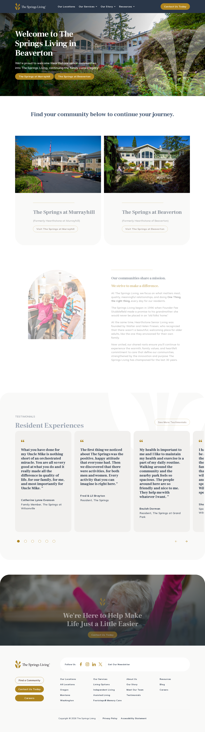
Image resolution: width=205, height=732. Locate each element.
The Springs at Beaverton (74, 76)
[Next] (186, 541)
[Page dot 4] (39, 541)
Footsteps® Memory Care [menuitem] (107, 700)
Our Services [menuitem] (100, 679)
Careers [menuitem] (164, 689)
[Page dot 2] (25, 541)
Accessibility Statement (133, 718)
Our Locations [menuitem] (68, 679)
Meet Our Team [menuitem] (135, 689)
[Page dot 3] (32, 541)
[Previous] (176, 541)
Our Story (107, 6)
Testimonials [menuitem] (133, 695)
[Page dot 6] (54, 541)
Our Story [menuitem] (132, 684)
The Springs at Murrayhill (34, 76)
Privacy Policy (110, 718)
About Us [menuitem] (131, 679)
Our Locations (66, 6)
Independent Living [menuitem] (104, 689)
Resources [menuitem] (165, 679)
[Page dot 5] (46, 541)
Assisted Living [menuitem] (101, 695)
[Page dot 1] (18, 541)
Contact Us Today (175, 6)
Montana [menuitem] (65, 695)
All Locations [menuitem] (67, 684)
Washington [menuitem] (67, 700)
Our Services (87, 6)
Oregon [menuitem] (64, 689)
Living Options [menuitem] (101, 684)
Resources (126, 6)
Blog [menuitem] (162, 684)
